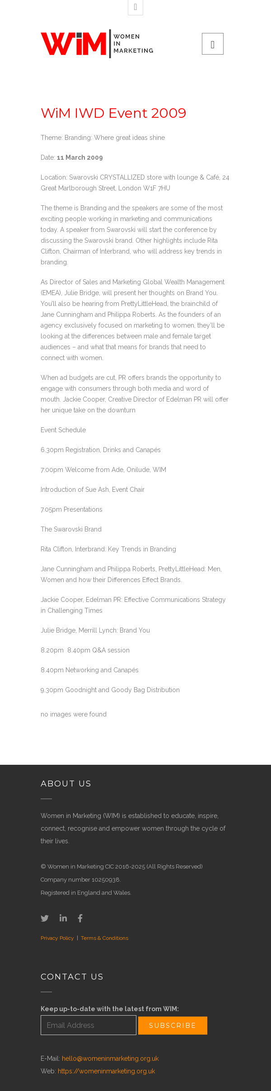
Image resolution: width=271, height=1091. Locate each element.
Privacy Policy (57, 938)
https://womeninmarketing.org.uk (106, 1071)
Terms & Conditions (104, 938)
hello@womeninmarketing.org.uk (110, 1058)
